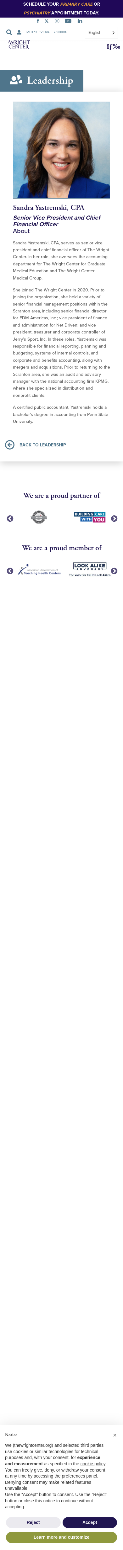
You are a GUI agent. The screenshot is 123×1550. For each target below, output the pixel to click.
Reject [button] (33, 1522)
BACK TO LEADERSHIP (35, 445)
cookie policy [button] (93, 1463)
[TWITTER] (47, 21)
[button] (112, 46)
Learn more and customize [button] (61, 1537)
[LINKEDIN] (81, 21)
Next (113, 518)
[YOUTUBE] (69, 21)
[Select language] (101, 33)
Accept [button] (89, 1522)
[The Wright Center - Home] (20, 45)
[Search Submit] (9, 32)
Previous (9, 518)
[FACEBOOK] (39, 21)
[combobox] (101, 33)
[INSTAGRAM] (58, 21)
